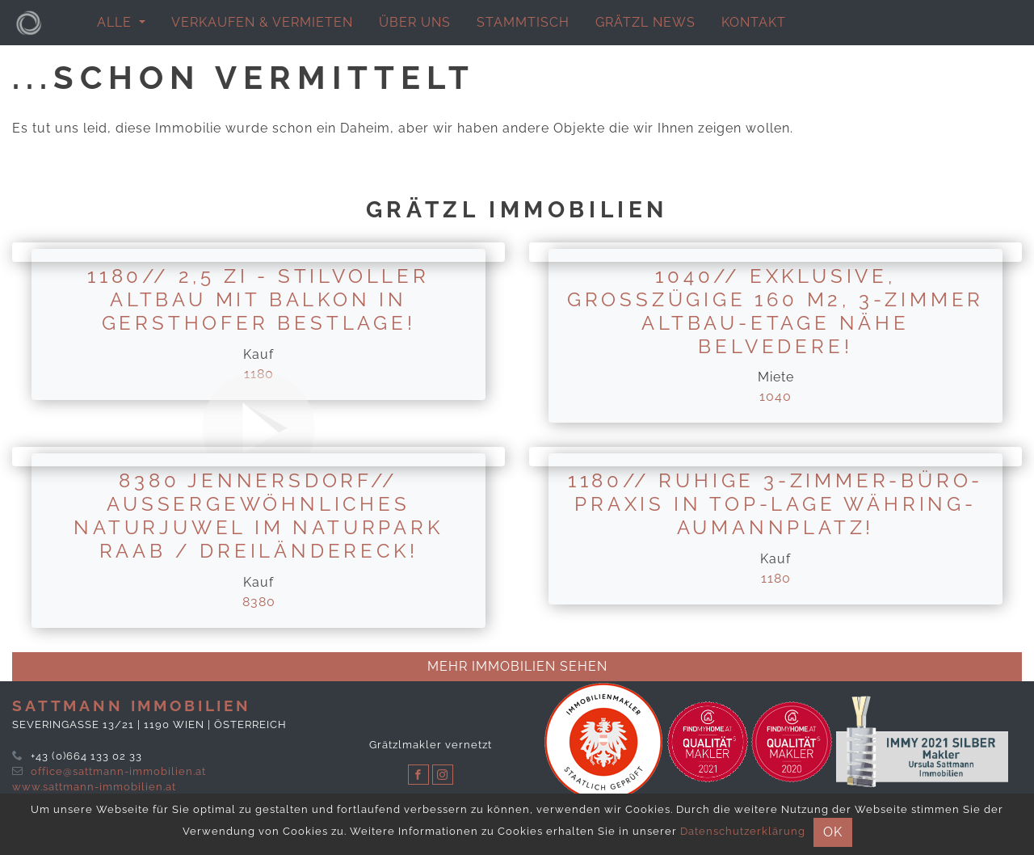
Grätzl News (645, 22)
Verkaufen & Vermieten (262, 22)
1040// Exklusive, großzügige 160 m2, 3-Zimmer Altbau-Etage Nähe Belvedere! (775, 310)
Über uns (415, 22)
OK (833, 832)
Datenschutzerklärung (742, 831)
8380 (258, 601)
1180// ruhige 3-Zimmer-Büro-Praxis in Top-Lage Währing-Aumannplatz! (775, 504)
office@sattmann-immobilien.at (118, 771)
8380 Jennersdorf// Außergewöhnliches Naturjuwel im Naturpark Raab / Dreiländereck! (258, 515)
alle (116, 22)
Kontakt (753, 22)
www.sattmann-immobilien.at (94, 787)
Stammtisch (523, 22)
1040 (775, 396)
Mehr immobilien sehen (517, 666)
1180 (776, 578)
